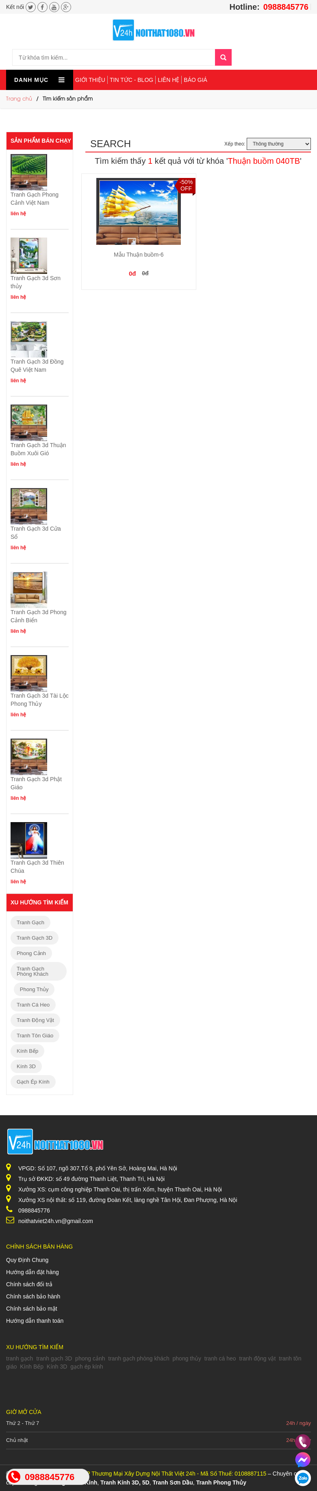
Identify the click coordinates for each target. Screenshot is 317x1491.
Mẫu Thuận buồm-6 (139, 254)
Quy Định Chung (27, 1260)
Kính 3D (26, 1066)
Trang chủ (19, 98)
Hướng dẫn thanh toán (34, 1320)
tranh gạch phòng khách (32, 971)
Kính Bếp (27, 1051)
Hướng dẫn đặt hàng (32, 1272)
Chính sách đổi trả (29, 1284)
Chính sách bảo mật (31, 1308)
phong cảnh (31, 953)
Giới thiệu (90, 80)
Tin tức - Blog (131, 80)
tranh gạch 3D (34, 938)
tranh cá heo (33, 1005)
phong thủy (34, 989)
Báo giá (195, 80)
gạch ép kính (33, 1082)
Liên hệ (168, 80)
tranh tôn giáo (35, 1036)
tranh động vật (35, 1020)
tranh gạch (30, 922)
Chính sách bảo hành (33, 1296)
